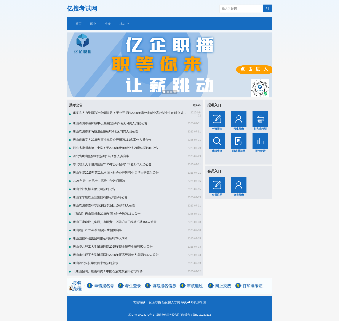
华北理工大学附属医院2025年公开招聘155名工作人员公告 (112, 164)
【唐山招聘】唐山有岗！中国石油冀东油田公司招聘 (107, 271)
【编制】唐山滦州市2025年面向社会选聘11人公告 (107, 213)
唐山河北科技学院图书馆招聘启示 (95, 263)
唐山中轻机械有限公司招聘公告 (94, 189)
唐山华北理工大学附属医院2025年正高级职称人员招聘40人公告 (116, 254)
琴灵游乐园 (198, 302)
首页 (78, 24)
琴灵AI (185, 302)
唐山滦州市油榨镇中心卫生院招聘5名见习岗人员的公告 (110, 123)
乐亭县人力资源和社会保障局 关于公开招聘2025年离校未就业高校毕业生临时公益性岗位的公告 (137, 113)
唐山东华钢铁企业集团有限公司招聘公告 (100, 197)
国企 (93, 24)
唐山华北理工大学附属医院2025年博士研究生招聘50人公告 (113, 246)
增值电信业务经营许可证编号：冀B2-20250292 (183, 314)
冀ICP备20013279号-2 (141, 314)
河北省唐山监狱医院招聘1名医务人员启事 (101, 156)
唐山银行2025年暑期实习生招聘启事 (97, 230)
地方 (124, 23)
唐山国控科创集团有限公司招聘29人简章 (100, 238)
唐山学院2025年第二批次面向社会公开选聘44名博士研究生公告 (116, 172)
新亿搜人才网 (171, 302)
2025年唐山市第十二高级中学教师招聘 (99, 180)
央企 (108, 24)
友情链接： (140, 302)
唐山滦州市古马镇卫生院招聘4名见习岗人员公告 (105, 131)
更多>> (197, 105)
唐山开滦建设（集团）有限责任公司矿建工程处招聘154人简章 (115, 222)
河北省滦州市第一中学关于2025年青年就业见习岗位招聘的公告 (115, 148)
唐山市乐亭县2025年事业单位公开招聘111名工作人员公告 (112, 139)
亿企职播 (155, 302)
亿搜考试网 (82, 8)
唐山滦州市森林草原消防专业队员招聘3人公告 (104, 205)
